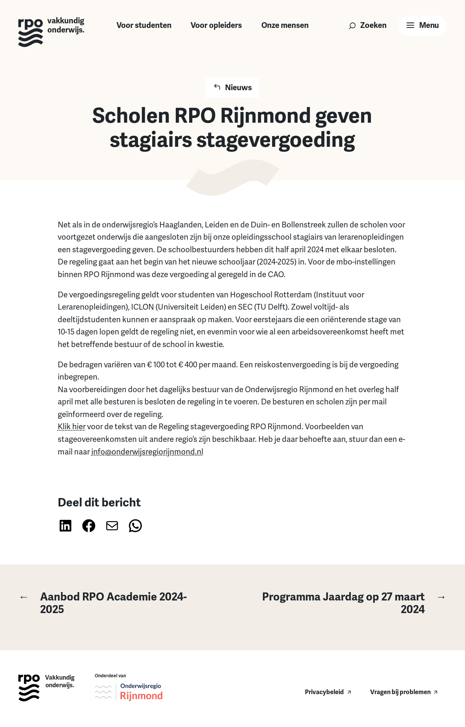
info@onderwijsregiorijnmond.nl (147, 452)
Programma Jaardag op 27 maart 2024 (347, 603)
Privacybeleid (324, 692)
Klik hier (72, 427)
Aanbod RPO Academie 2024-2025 (102, 603)
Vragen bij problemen (400, 692)
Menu (429, 25)
